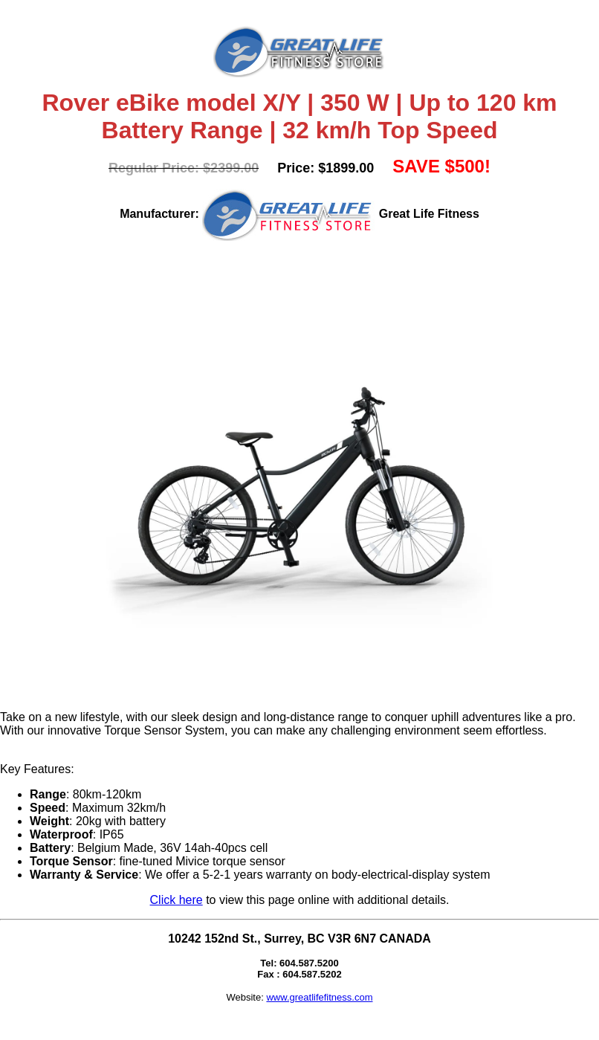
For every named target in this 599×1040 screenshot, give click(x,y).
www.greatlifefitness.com (319, 997)
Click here (176, 900)
